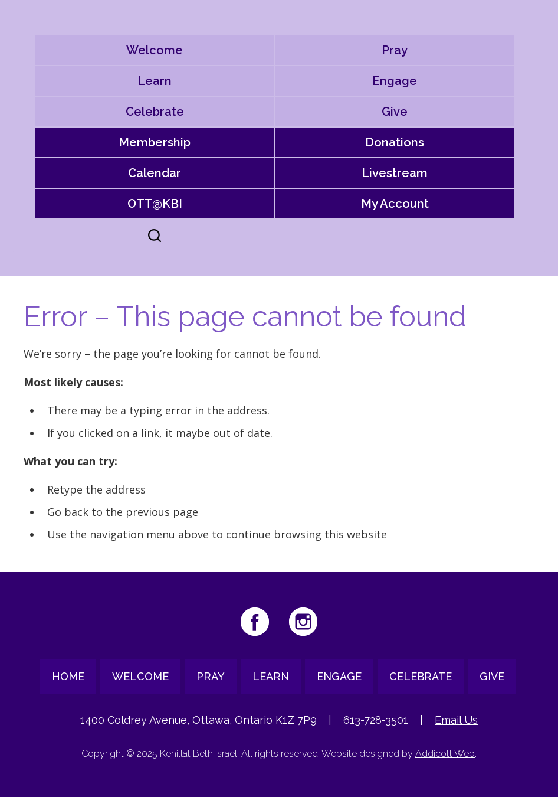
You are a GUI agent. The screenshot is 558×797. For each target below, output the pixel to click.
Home (68, 676)
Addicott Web (445, 753)
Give (395, 111)
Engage (394, 81)
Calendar (154, 173)
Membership (155, 142)
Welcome (154, 50)
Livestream (395, 173)
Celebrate (155, 111)
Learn (154, 81)
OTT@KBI (154, 204)
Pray (395, 50)
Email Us (456, 720)
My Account (395, 204)
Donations (394, 142)
